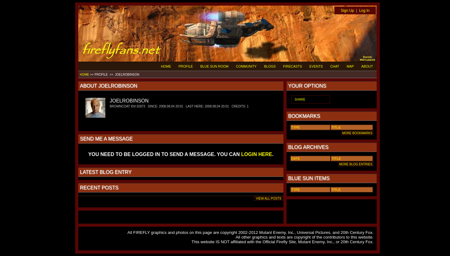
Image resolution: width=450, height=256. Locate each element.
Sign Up (347, 10)
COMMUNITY (246, 66)
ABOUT (367, 66)
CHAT (334, 66)
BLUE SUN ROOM (214, 66)
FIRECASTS (292, 66)
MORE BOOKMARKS (357, 133)
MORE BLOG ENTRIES (355, 164)
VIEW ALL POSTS (268, 198)
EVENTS (316, 66)
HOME (166, 66)
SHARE (300, 99)
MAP (350, 66)
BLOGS (270, 66)
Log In (364, 10)
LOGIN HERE (256, 154)
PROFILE (185, 66)
